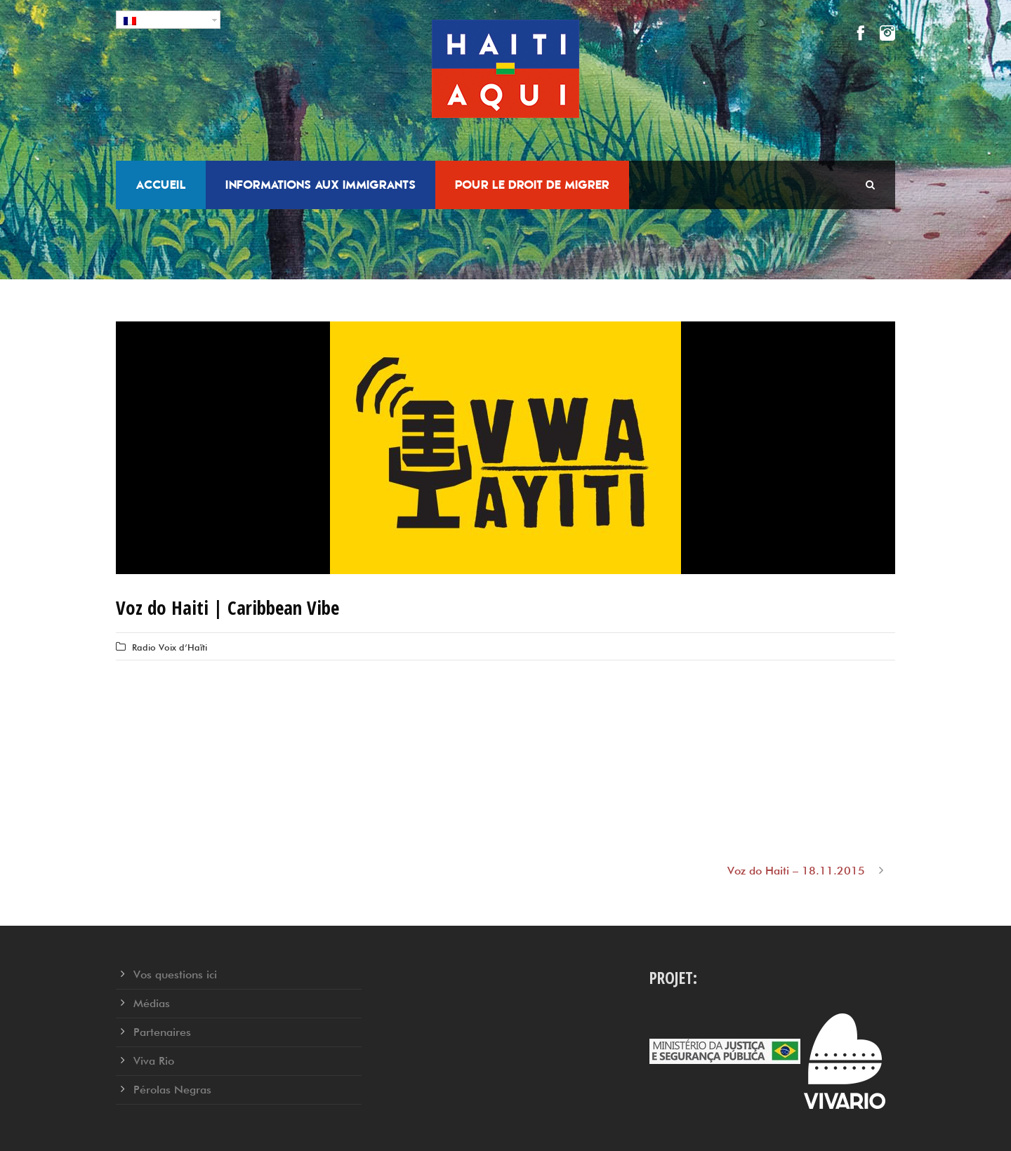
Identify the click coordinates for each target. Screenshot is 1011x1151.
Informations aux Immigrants (320, 184)
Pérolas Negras (172, 1089)
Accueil (161, 184)
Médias (151, 1003)
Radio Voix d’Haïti (169, 647)
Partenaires (162, 1032)
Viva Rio (153, 1060)
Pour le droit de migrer (532, 184)
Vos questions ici (175, 974)
